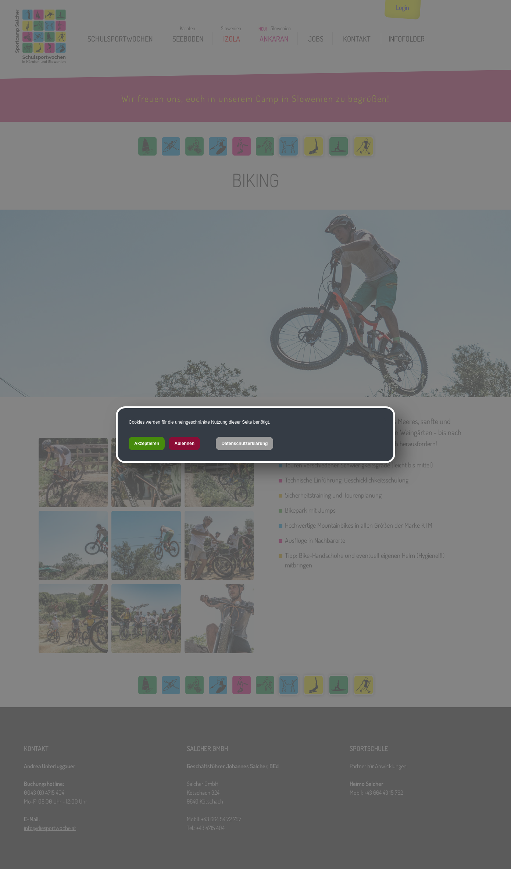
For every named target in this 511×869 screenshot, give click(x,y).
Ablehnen (184, 443)
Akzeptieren (146, 443)
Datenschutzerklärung (244, 443)
